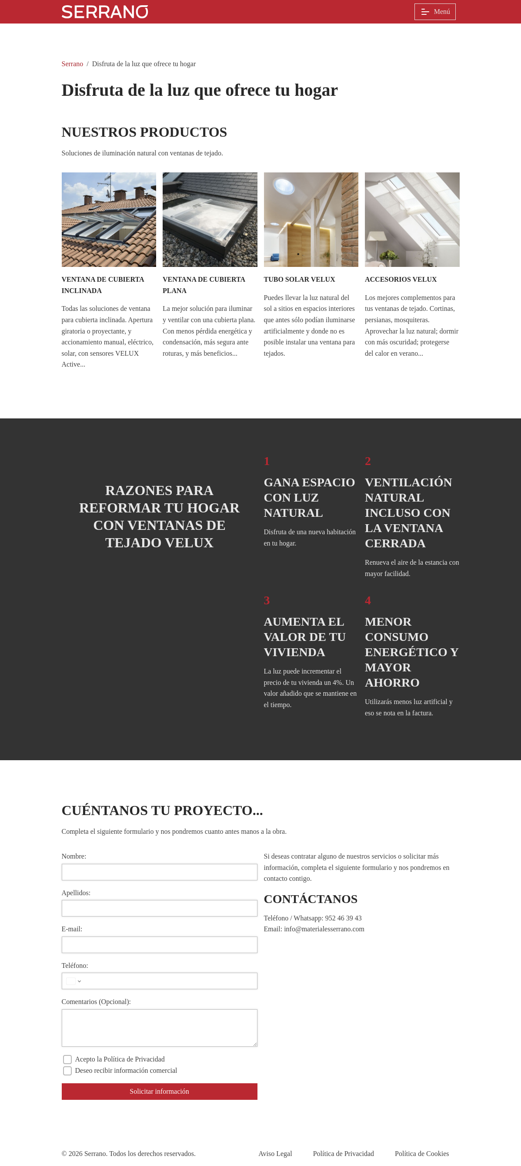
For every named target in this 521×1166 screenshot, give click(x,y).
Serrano (72, 63)
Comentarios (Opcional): (96, 1001)
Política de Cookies (422, 1153)
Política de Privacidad (343, 1153)
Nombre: (74, 856)
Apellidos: (76, 892)
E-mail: (72, 929)
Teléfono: (75, 965)
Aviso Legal (275, 1153)
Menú (435, 12)
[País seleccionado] (72, 981)
